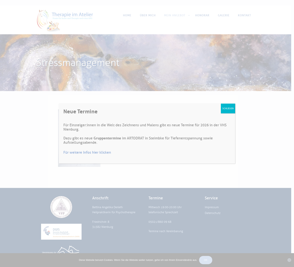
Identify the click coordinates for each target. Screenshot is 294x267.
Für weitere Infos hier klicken (87, 152)
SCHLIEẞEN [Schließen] (228, 108)
